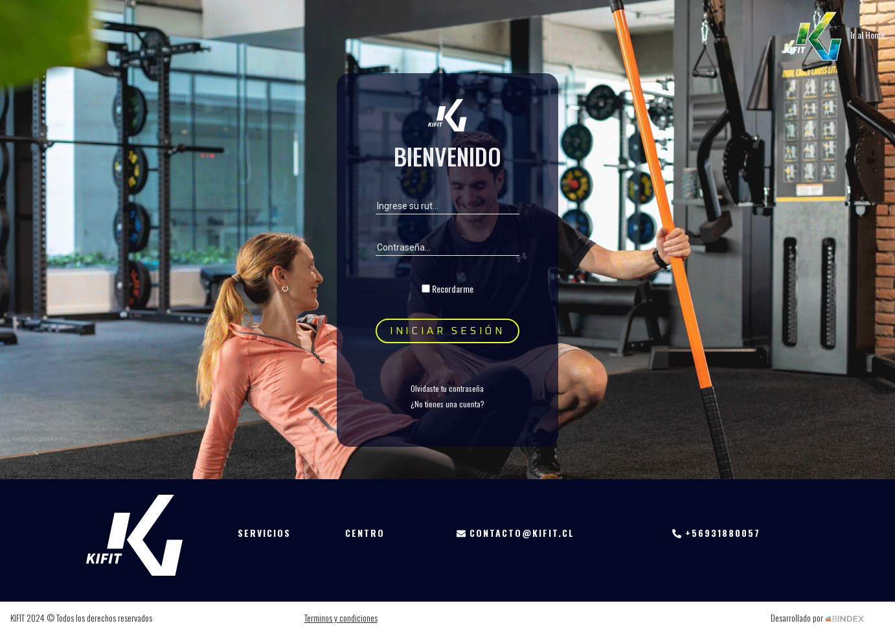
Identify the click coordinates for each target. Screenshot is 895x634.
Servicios (264, 532)
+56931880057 (716, 532)
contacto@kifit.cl (515, 532)
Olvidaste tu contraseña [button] (447, 388)
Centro (365, 532)
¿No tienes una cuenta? (447, 403)
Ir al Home (832, 34)
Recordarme (452, 288)
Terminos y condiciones (341, 617)
